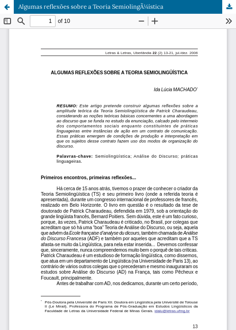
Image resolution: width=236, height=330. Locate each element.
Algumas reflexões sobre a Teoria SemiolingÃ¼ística (90, 7)
